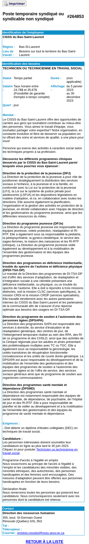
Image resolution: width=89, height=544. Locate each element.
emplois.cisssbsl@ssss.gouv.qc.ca (40, 533)
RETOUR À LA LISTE (44, 542)
